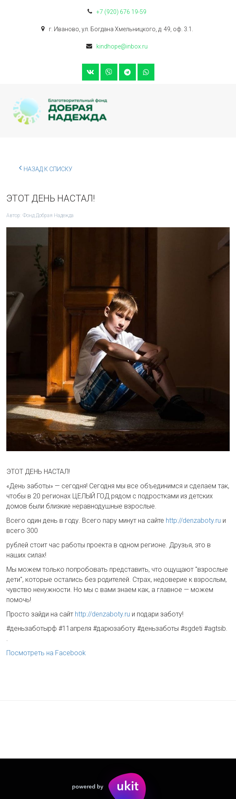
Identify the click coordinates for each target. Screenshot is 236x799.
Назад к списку (45, 167)
